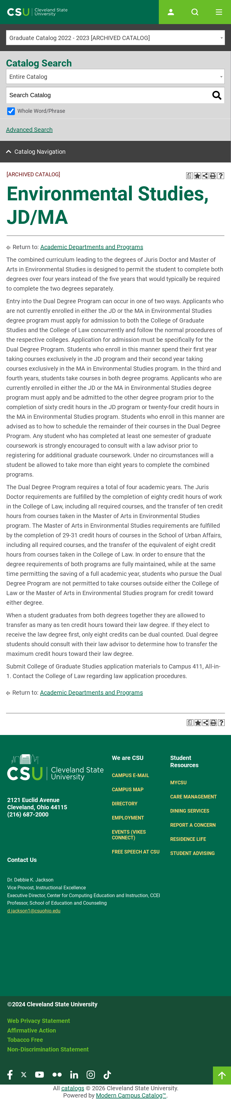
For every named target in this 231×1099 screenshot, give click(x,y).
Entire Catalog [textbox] (28, 76)
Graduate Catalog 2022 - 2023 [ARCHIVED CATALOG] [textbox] (79, 38)
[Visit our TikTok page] (107, 1074)
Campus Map (127, 789)
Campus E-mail (130, 775)
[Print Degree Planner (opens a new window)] (189, 175)
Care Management (193, 797)
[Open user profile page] (171, 12)
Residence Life (188, 839)
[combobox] (115, 37)
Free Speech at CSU (136, 852)
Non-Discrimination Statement (48, 1049)
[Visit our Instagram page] (91, 1074)
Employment (128, 818)
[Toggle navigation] (219, 12)
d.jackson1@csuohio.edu (33, 911)
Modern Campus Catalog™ (131, 1095)
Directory (124, 804)
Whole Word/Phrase (41, 111)
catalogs (72, 1088)
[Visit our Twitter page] (23, 1074)
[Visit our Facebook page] (10, 1074)
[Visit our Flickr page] (57, 1074)
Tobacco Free (25, 1039)
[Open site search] (195, 12)
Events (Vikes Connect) (129, 835)
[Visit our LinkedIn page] (74, 1074)
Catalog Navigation (40, 151)
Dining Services (189, 811)
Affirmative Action (31, 1030)
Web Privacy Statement (38, 1020)
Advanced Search (29, 129)
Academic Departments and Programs (91, 247)
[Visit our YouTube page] (39, 1074)
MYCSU (178, 783)
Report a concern (193, 825)
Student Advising (192, 853)
